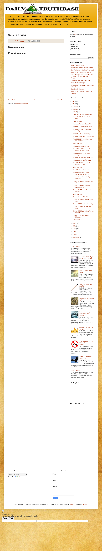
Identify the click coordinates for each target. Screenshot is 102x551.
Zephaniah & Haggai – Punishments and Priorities (85, 313)
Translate (19, 477)
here (75, 34)
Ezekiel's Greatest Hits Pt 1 (80, 197)
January (75, 106)
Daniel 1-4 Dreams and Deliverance (85, 357)
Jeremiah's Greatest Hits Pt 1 (81, 146)
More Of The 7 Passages (78, 82)
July (74, 231)
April (75, 223)
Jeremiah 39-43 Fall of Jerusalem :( (83, 160)
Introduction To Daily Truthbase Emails (82, 67)
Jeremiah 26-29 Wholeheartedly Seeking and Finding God (82, 149)
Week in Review (77, 143)
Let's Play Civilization (77, 89)
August (75, 234)
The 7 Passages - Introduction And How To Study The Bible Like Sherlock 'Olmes (82, 76)
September (76, 237)
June (74, 229)
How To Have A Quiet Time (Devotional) (82, 70)
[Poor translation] (11, 518)
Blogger (85, 504)
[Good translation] (5, 518)
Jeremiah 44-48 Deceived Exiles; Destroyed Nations (82, 163)
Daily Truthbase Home (77, 65)
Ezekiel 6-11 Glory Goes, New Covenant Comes (81, 186)
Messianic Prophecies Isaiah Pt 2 (82, 124)
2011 (73, 101)
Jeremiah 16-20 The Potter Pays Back (83, 136)
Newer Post (11, 100)
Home (36, 100)
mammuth (72, 504)
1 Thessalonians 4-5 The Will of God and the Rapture (86, 342)
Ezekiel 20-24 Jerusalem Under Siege (83, 204)
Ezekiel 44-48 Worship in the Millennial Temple (86, 257)
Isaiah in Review (77, 121)
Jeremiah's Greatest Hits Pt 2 (81, 170)
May (74, 226)
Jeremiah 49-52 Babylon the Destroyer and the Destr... (81, 173)
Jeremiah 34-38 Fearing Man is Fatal (83, 157)
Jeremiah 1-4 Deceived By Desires (82, 126)
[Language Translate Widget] (17, 474)
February (76, 109)
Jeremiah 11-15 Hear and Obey (81, 134)
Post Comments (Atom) (21, 103)
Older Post (60, 100)
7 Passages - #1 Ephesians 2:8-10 (80, 80)
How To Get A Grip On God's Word (81, 72)
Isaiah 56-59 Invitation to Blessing (82, 114)
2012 (73, 104)
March (75, 112)
